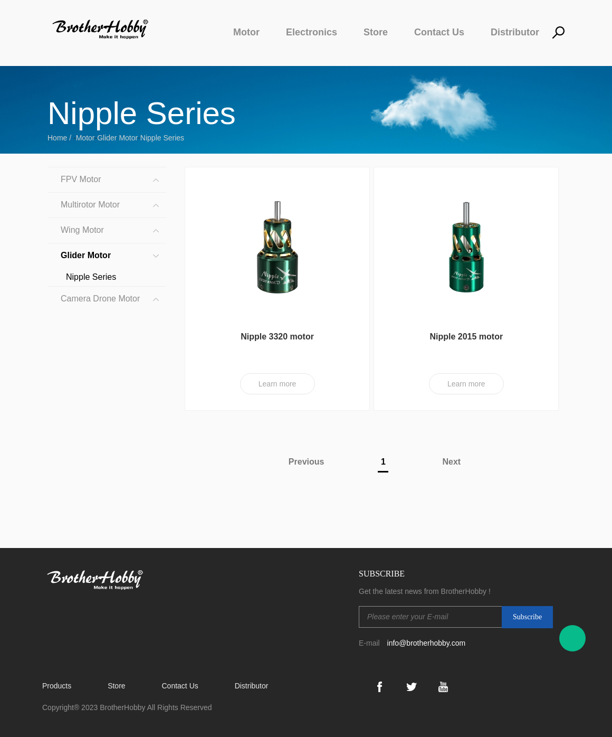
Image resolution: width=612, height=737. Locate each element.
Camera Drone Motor (100, 298)
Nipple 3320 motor (277, 336)
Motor (246, 32)
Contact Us (439, 32)
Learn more (278, 384)
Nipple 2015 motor (466, 336)
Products (56, 686)
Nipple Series (162, 138)
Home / (60, 138)
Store (376, 32)
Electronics (311, 32)
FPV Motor (81, 179)
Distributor (515, 32)
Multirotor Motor (90, 204)
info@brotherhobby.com (426, 643)
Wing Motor (82, 229)
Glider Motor (117, 138)
